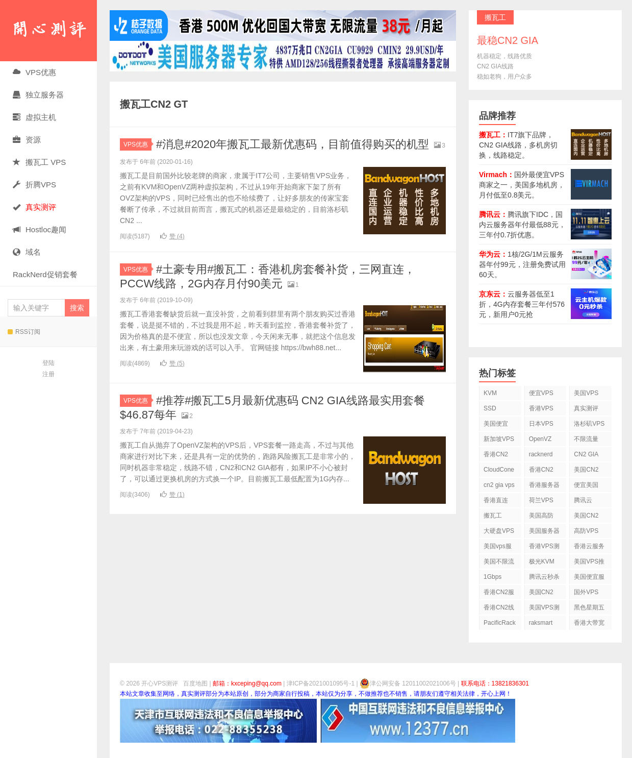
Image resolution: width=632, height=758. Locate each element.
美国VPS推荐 (589, 563)
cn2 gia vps (499, 484)
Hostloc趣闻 (39, 229)
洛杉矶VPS (589, 423)
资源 (27, 139)
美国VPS (586, 393)
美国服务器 (544, 530)
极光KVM (541, 561)
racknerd (541, 454)
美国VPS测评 (544, 609)
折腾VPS (34, 184)
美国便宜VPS (496, 425)
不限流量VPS (586, 440)
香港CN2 (541, 469)
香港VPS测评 (544, 548)
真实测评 (586, 408)
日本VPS (541, 423)
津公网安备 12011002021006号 (408, 683)
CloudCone (499, 469)
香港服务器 (544, 484)
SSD (490, 408)
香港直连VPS (496, 502)
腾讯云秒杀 (544, 576)
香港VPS (541, 408)
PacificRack (500, 622)
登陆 (48, 362)
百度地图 (195, 683)
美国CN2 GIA (541, 594)
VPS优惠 (34, 72)
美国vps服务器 (498, 548)
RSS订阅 (24, 331)
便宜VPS (541, 393)
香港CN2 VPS (496, 456)
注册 (48, 374)
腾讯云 (583, 500)
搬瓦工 (493, 515)
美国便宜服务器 (589, 578)
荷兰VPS (541, 500)
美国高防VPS (541, 517)
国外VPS (586, 592)
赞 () (172, 236)
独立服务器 (38, 94)
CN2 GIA (586, 454)
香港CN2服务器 (499, 594)
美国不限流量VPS (499, 563)
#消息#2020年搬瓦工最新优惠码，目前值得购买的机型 (292, 144)
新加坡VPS (499, 439)
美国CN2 (586, 469)
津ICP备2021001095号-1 (321, 683)
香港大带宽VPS (589, 624)
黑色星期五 (589, 607)
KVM (490, 393)
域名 (27, 252)
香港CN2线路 (499, 609)
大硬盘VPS (499, 530)
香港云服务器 (589, 548)
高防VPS (586, 530)
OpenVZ (540, 439)
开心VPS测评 (48, 30)
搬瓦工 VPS (39, 162)
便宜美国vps (586, 486)
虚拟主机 (34, 117)
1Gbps (492, 576)
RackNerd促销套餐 (45, 274)
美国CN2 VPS (586, 517)
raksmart (541, 622)
